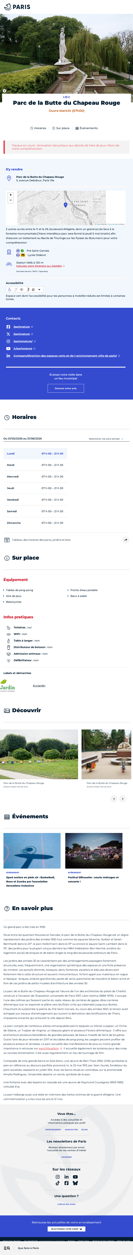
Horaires (38, 128)
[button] (65, 205)
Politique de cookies (103, 1241)
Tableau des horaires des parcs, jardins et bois (41, 539)
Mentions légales (12, 1241)
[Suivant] (122, 798)
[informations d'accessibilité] (24, 289)
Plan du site (123, 1241)
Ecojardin (24, 686)
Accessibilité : (44, 1241)
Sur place (60, 128)
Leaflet (97, 224)
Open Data (83, 1241)
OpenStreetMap (113, 224)
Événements (86, 128)
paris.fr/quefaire (49, 1048)
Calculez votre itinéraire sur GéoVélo (39, 266)
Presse (71, 1241)
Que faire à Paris (28, 1248)
